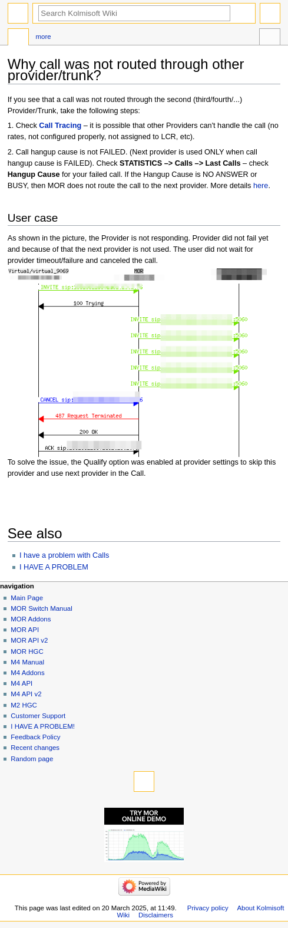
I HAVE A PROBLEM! (43, 726)
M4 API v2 (26, 693)
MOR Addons (31, 619)
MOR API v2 (29, 640)
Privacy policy (208, 907)
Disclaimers (155, 915)
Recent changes (35, 747)
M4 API (21, 683)
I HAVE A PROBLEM (53, 567)
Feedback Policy (35, 737)
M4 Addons (27, 672)
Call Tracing (60, 125)
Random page (32, 758)
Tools (270, 38)
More (43, 36)
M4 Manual (27, 662)
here (260, 186)
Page (18, 38)
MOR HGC (27, 651)
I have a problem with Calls (64, 555)
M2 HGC (24, 705)
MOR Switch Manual (41, 608)
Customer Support (38, 715)
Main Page (27, 597)
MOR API (25, 629)
